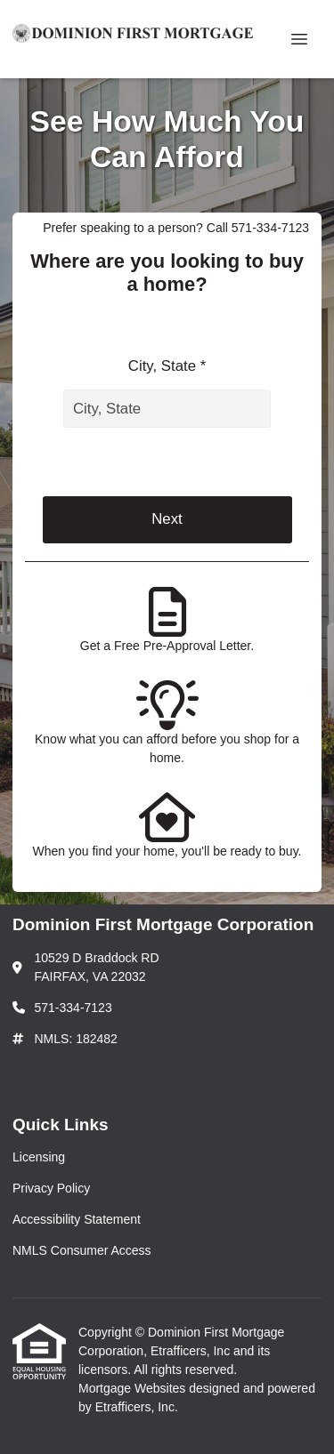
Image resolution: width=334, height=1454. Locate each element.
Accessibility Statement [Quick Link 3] (76, 1219)
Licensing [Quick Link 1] (38, 1157)
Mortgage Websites (133, 1388)
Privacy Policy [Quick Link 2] (51, 1188)
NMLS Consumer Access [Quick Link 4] (81, 1250)
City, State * (167, 365)
